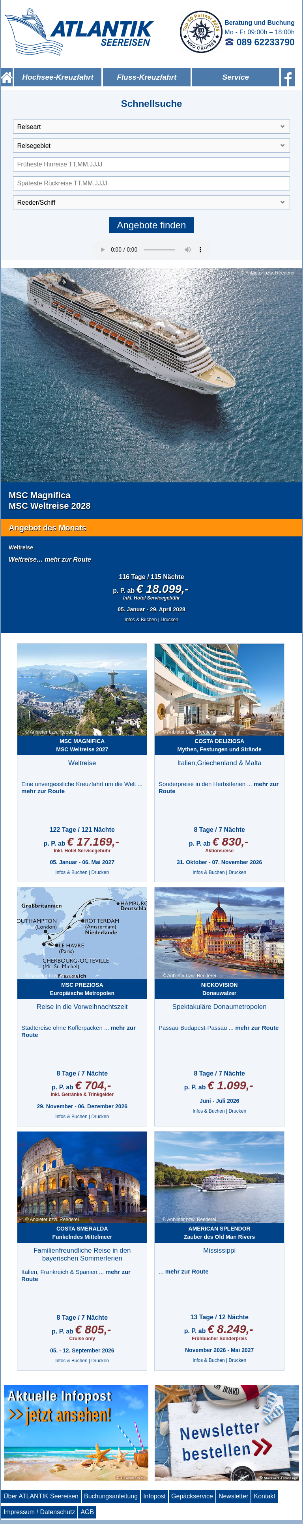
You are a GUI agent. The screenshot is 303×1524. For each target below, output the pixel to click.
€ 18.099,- (163, 588)
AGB (87, 1512)
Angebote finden (151, 225)
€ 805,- (93, 1329)
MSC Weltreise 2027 (82, 745)
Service (235, 77)
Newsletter (234, 1496)
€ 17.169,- (93, 841)
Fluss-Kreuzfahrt (146, 77)
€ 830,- (230, 841)
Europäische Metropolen (82, 989)
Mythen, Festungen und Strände (220, 745)
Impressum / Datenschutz (39, 1512)
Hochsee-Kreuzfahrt (58, 77)
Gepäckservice (192, 1496)
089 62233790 (260, 42)
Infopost (154, 1496)
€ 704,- (93, 1085)
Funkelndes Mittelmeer (82, 1232)
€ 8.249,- (230, 1328)
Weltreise (21, 547)
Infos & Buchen (141, 619)
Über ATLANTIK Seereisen (41, 1496)
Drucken (169, 619)
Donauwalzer (219, 989)
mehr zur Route (68, 559)
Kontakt (264, 1496)
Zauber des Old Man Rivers (219, 1232)
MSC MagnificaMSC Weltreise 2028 (49, 500)
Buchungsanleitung (111, 1496)
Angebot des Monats (47, 527)
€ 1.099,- (230, 1085)
